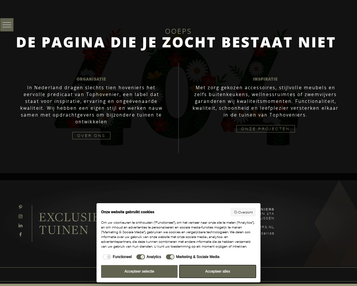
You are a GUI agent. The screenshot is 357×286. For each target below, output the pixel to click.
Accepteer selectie (139, 271)
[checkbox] (116, 257)
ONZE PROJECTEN (265, 128)
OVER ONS (91, 135)
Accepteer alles (217, 271)
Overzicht (243, 212)
